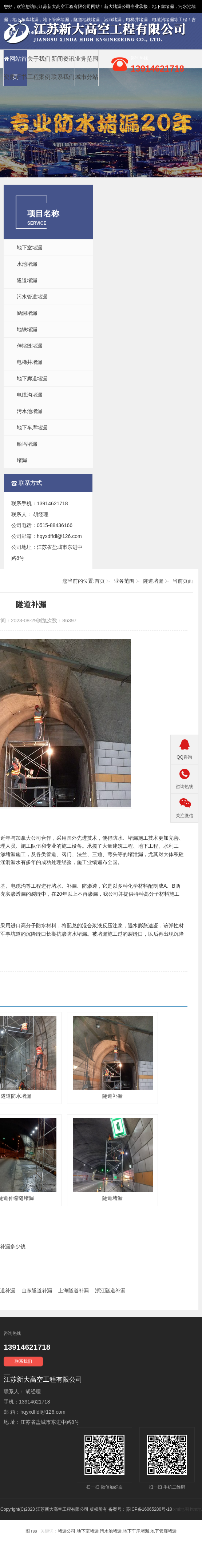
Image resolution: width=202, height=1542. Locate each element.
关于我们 (39, 59)
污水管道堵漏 (32, 297)
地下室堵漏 (163, 6)
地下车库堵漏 (32, 427)
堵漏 (22, 460)
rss (34, 1531)
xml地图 (181, 1509)
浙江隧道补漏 (110, 1290)
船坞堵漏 (27, 444)
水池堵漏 (27, 264)
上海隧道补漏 (73, 1290)
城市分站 (86, 77)
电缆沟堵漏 (29, 395)
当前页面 (183, 581)
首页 (100, 581)
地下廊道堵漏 (32, 378)
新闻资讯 (63, 59)
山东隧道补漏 (36, 1290)
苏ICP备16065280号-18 (149, 1509)
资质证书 (15, 77)
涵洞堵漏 (27, 313)
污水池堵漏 (29, 411)
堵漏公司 (121, 6)
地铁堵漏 (27, 329)
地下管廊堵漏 (163, 1531)
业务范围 (86, 59)
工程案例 (39, 77)
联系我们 (63, 77)
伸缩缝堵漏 (29, 346)
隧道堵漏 (27, 280)
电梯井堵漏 (29, 362)
